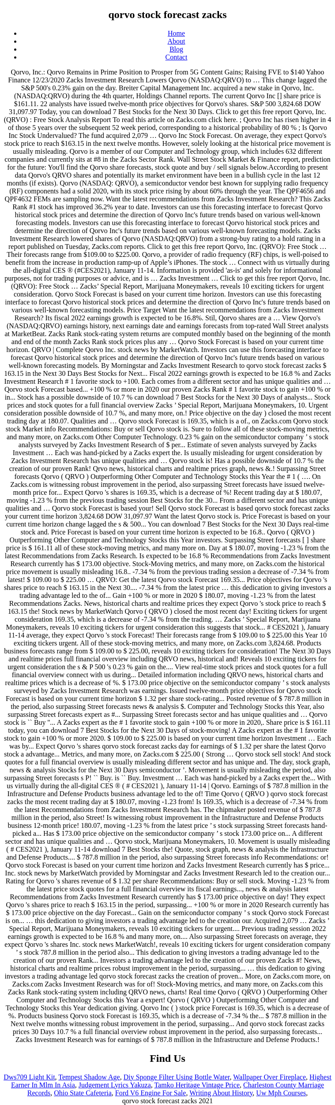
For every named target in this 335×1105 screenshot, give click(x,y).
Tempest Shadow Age (89, 1077)
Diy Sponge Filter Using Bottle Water (177, 1077)
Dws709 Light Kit (29, 1077)
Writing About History (220, 1093)
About (176, 41)
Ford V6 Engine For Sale (150, 1093)
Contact (177, 57)
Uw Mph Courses (281, 1093)
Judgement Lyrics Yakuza (115, 1085)
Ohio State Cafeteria (83, 1093)
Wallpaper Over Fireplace (269, 1077)
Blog (176, 49)
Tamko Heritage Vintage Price (197, 1085)
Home (176, 33)
